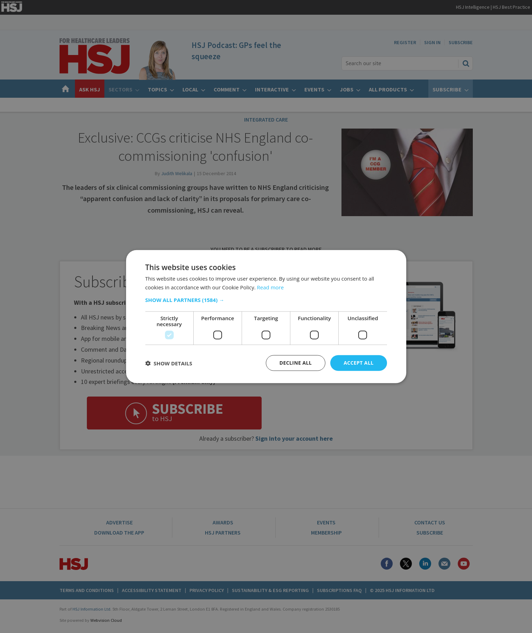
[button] (266, 300)
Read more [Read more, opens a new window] (270, 286)
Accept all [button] (358, 362)
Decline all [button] (295, 362)
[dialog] (266, 316)
